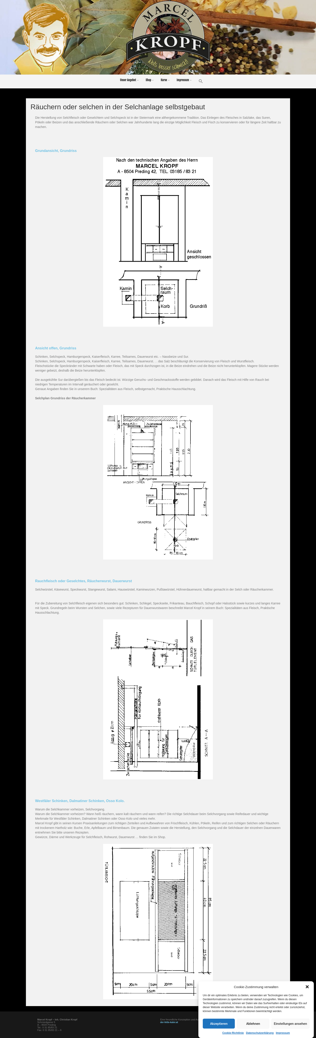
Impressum (183, 80)
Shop (148, 80)
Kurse (164, 80)
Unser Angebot (128, 80)
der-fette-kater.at (169, 1022)
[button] (307, 997)
